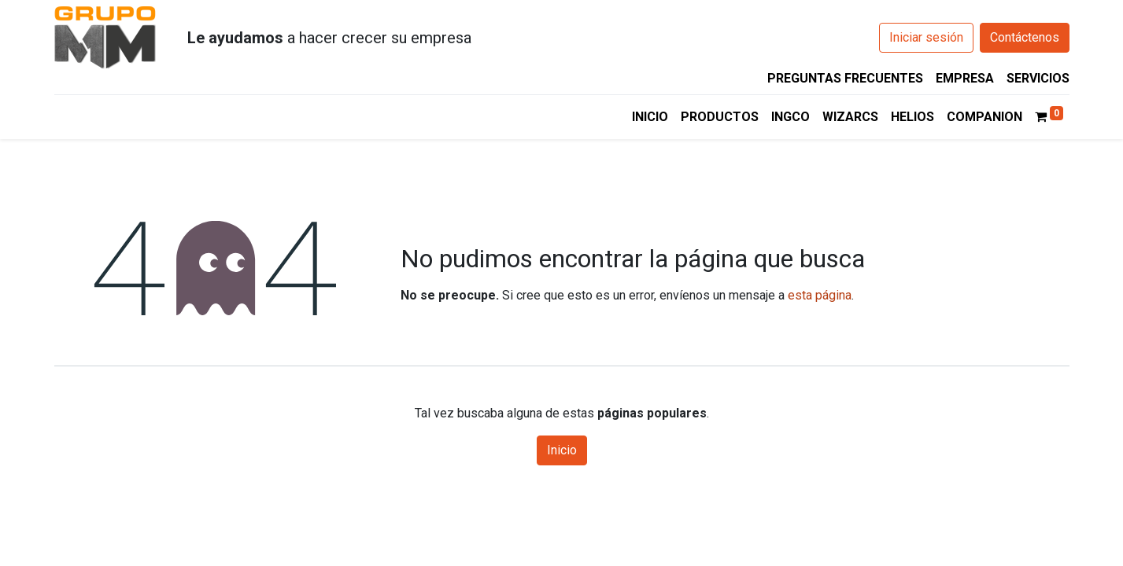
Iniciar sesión (926, 37)
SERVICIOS (1038, 78)
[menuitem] (650, 117)
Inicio (562, 450)
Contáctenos (1024, 37)
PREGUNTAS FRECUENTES (845, 78)
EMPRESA (965, 78)
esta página (819, 295)
